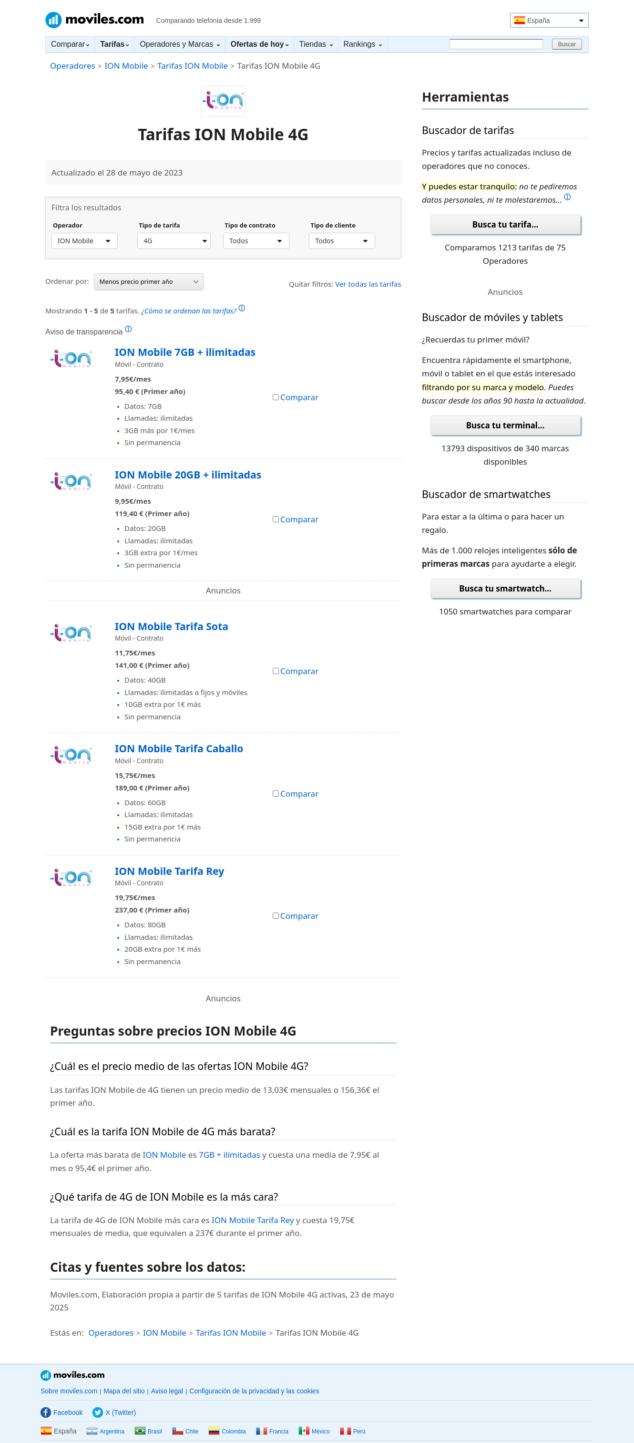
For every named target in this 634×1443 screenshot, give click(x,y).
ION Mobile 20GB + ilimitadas (188, 474)
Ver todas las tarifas (368, 284)
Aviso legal (167, 1391)
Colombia (227, 1431)
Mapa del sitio (123, 1391)
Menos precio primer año (149, 281)
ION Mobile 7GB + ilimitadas (185, 352)
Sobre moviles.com (69, 1391)
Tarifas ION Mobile (192, 65)
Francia (272, 1431)
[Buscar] (496, 44)
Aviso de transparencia (88, 331)
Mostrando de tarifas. (145, 309)
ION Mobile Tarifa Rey (169, 871)
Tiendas (316, 44)
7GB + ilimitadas (229, 1154)
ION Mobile (126, 65)
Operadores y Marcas (179, 44)
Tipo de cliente (333, 225)
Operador (67, 225)
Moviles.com (94, 20)
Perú (352, 1431)
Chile (185, 1431)
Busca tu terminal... (505, 425)
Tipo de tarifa (159, 225)
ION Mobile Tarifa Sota (171, 626)
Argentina (105, 1431)
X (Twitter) (114, 1412)
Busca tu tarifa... (505, 224)
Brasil (148, 1431)
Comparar (70, 44)
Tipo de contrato (250, 225)
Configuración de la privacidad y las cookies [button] (254, 1391)
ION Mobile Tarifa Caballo (179, 748)
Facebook (61, 1412)
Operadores (72, 65)
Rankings (363, 44)
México (314, 1431)
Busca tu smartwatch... (505, 588)
